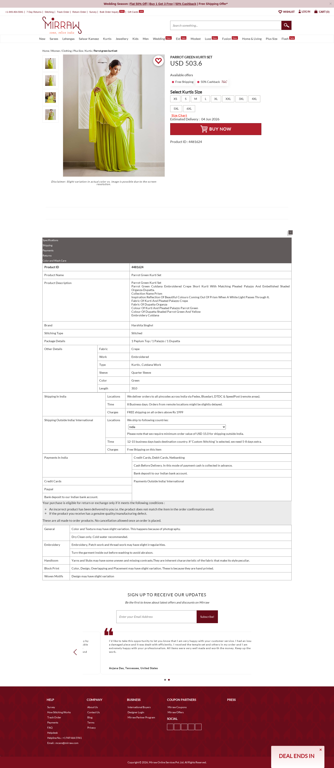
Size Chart (179, 115)
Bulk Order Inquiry (109, 12)
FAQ (50, 727)
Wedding (162, 38)
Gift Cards (136, 12)
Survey (92, 12)
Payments (48, 250)
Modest (196, 38)
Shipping (47, 245)
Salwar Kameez (89, 38)
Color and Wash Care (54, 260)
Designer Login (136, 712)
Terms (90, 722)
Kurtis (107, 38)
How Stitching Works (59, 712)
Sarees (54, 38)
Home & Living (252, 38)
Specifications (50, 240)
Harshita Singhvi (142, 325)
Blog (89, 717)
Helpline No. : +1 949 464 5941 (64, 737)
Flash (288, 38)
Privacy (91, 727)
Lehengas (68, 38)
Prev (76, 652)
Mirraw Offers (176, 712)
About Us (92, 707)
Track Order (63, 12)
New (42, 38)
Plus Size (271, 38)
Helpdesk (52, 732)
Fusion (230, 38)
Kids (135, 38)
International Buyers (139, 707)
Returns (47, 255)
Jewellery (122, 38)
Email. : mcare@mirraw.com (62, 743)
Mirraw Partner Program (141, 717)
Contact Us (93, 712)
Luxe (211, 38)
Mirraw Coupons (177, 707)
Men (146, 38)
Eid (181, 38)
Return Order (79, 12)
